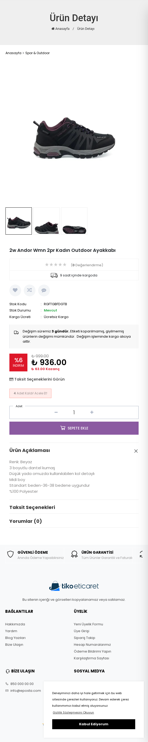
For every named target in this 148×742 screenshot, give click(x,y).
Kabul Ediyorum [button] (93, 724)
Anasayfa (60, 29)
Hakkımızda (15, 624)
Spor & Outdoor (37, 53)
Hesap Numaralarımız (92, 645)
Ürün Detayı (85, 29)
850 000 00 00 (19, 684)
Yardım (11, 631)
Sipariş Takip (84, 638)
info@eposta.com (23, 691)
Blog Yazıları (15, 638)
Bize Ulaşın (14, 645)
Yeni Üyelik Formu (88, 624)
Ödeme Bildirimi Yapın (92, 651)
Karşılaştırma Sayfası (91, 658)
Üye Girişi (81, 631)
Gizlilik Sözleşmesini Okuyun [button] (73, 712)
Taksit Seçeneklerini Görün (39, 379)
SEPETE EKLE (74, 427)
